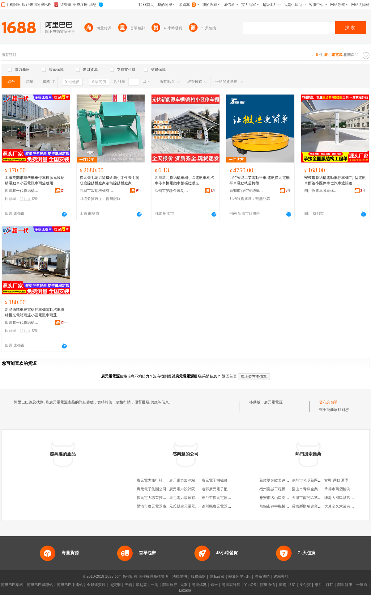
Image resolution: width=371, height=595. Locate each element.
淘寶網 (115, 585)
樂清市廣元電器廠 (151, 506)
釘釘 (329, 585)
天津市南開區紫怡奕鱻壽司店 (316, 498)
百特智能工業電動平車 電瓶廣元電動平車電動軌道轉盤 (259, 180)
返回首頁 (229, 376)
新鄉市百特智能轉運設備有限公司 (246, 190)
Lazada (185, 590)
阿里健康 (344, 585)
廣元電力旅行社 (150, 480)
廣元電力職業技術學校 (155, 498)
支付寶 (305, 585)
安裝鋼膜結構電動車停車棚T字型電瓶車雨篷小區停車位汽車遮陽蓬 (335, 180)
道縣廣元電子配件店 (218, 489)
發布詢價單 (328, 402)
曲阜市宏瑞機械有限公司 (97, 190)
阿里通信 (267, 585)
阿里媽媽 (199, 585)
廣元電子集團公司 (151, 489)
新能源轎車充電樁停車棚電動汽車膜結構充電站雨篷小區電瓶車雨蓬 (34, 312)
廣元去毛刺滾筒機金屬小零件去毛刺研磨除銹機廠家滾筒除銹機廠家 (109, 180)
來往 (318, 585)
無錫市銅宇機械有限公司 (279, 506)
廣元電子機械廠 (215, 480)
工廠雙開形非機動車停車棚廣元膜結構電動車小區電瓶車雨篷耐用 (34, 180)
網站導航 (281, 576)
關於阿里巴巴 (239, 576)
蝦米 (214, 585)
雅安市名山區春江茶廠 (277, 498)
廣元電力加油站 (182, 480)
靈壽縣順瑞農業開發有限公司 (316, 506)
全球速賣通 (96, 585)
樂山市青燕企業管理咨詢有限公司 (320, 489)
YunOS (250, 585)
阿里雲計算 (231, 585)
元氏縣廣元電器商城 (186, 506)
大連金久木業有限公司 (342, 506)
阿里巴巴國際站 (40, 585)
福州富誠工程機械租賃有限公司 (285, 489)
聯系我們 (262, 576)
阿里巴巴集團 (12, 585)
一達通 (361, 585)
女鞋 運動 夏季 (336, 480)
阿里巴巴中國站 (70, 585)
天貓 (128, 585)
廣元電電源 (273, 402)
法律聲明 (179, 576)
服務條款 (198, 576)
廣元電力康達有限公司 (187, 498)
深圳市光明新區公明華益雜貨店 (318, 480)
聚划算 (141, 585)
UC (293, 585)
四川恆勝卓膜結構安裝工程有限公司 (321, 190)
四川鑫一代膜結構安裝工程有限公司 (22, 190)
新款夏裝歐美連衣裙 (276, 480)
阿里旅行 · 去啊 (175, 585)
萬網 (282, 585)
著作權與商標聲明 (153, 576)
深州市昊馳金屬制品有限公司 (172, 190)
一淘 (154, 585)
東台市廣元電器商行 (218, 498)
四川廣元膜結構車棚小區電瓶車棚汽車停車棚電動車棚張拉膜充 (184, 180)
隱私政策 (217, 576)
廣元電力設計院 (182, 489)
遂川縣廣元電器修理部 (220, 506)
